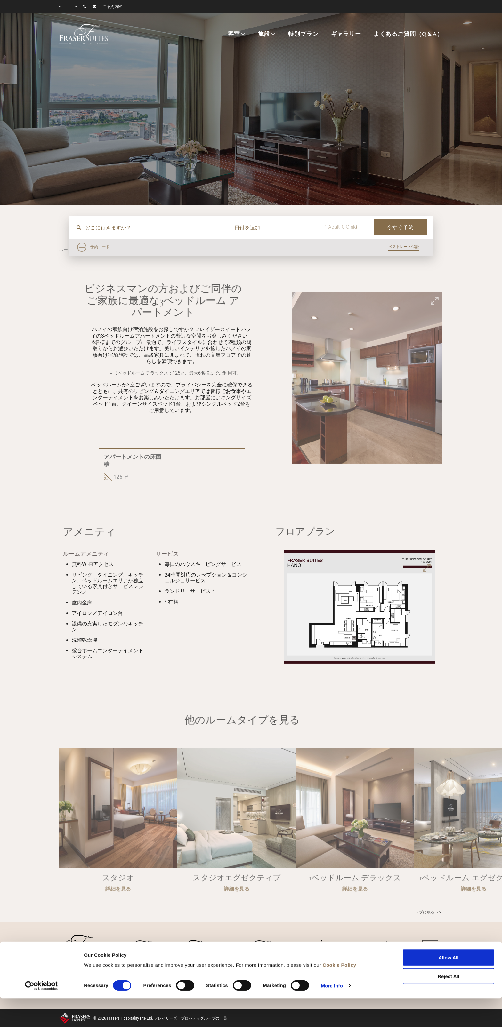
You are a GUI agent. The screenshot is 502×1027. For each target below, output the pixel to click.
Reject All (448, 948)
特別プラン (303, 34)
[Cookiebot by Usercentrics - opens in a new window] (41, 958)
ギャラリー (346, 34)
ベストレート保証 (403, 246)
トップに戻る (425, 912)
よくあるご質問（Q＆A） (408, 34)
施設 (264, 34)
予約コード (99, 247)
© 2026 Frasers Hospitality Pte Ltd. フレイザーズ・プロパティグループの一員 (160, 1018)
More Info (332, 957)
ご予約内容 (112, 6)
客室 (234, 34)
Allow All (449, 930)
